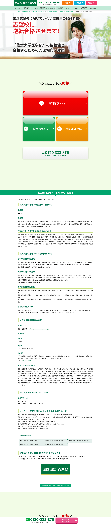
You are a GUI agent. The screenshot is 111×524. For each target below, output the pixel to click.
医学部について (28, 361)
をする (55, 98)
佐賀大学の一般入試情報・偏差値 (66, 11)
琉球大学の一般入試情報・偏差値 (29, 444)
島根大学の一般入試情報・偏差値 (53, 444)
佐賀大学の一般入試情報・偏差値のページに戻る (55, 486)
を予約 (72, 124)
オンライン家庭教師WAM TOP (24, 11)
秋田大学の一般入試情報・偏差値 (78, 441)
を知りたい (39, 124)
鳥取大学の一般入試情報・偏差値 (53, 441)
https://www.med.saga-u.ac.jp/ (39, 329)
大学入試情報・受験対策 (52, 11)
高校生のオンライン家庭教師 (38, 11)
